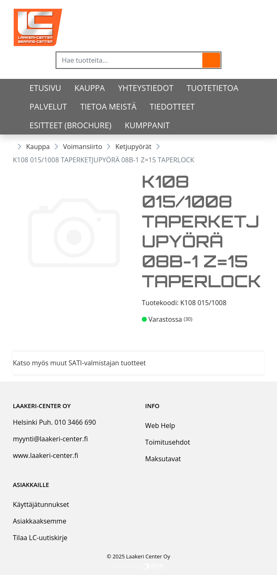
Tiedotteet (172, 106)
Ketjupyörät (133, 146)
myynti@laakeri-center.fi (50, 438)
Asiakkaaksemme (39, 521)
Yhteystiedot (145, 87)
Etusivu (45, 87)
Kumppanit (147, 125)
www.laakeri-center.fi (45, 455)
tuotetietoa (212, 87)
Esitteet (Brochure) (70, 125)
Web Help (160, 425)
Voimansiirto (82, 146)
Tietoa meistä (108, 106)
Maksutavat (163, 458)
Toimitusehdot (167, 442)
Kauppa (90, 87)
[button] (211, 60)
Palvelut (48, 106)
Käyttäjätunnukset (41, 504)
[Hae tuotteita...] (129, 60)
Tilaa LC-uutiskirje (40, 537)
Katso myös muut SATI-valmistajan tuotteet (79, 362)
